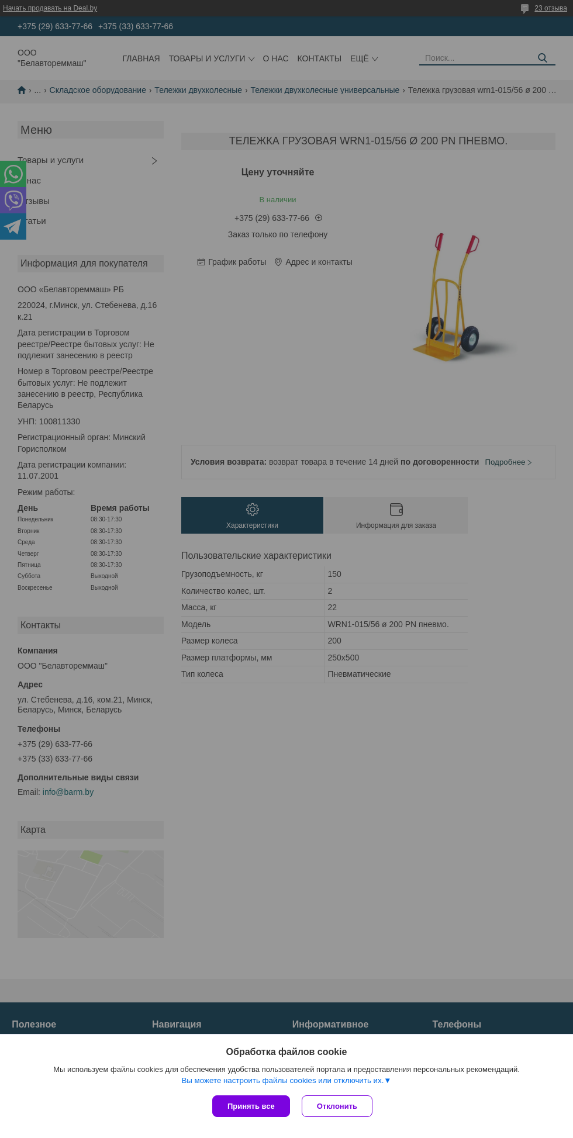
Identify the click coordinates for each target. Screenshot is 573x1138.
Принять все (251, 1106)
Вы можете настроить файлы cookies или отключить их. (282, 1080)
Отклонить (337, 1106)
